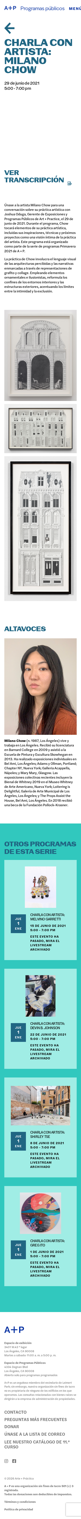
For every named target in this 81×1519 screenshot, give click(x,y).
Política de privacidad (18, 1509)
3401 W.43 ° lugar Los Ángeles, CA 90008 (19, 1349)
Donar (11, 1426)
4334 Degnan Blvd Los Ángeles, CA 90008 (19, 1369)
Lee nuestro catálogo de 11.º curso (37, 1444)
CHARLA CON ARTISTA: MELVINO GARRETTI (47, 916)
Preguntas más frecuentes (35, 1419)
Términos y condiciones (20, 1502)
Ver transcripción (38, 176)
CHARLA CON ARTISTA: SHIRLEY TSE (47, 1134)
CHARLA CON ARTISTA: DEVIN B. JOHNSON (47, 1025)
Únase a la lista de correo (34, 1434)
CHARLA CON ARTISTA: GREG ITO (47, 1243)
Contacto (15, 1411)
